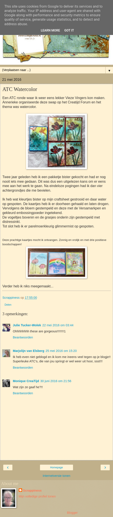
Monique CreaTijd (26, 381)
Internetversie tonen (56, 475)
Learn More (50, 30)
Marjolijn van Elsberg (28, 351)
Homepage (56, 467)
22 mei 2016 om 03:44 (57, 325)
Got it (69, 30)
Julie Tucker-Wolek (27, 325)
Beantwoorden (23, 337)
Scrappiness (32, 490)
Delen (8, 304)
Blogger (72, 512)
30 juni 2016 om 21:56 (55, 381)
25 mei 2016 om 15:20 (61, 351)
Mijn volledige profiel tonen (37, 496)
